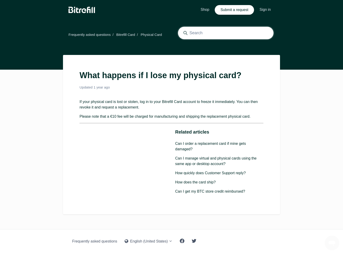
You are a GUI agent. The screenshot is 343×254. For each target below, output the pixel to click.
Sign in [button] (265, 9)
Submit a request (234, 10)
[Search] (225, 33)
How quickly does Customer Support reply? (210, 173)
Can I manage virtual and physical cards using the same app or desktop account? (216, 161)
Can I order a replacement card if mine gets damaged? (210, 146)
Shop (205, 9)
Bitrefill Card (125, 35)
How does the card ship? (195, 182)
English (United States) (149, 241)
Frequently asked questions (90, 35)
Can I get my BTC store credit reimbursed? (210, 191)
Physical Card (151, 35)
